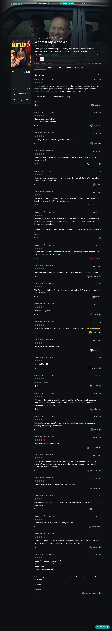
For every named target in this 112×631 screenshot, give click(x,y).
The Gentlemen (57, 38)
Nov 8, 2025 (97, 358)
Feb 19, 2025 (97, 534)
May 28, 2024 (97, 212)
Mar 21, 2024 (97, 80)
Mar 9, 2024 (97, 113)
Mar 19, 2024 (97, 245)
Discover (42, 3)
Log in (54, 3)
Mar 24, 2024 (97, 266)
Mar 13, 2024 (97, 151)
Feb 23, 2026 (97, 555)
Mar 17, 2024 (97, 322)
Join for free (67, 3)
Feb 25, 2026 (97, 376)
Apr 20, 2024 (97, 516)
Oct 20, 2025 (97, 478)
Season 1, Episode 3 (42, 38)
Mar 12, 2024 (97, 171)
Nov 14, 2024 (97, 437)
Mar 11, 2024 (97, 192)
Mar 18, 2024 (97, 417)
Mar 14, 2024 (97, 133)
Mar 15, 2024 (97, 284)
